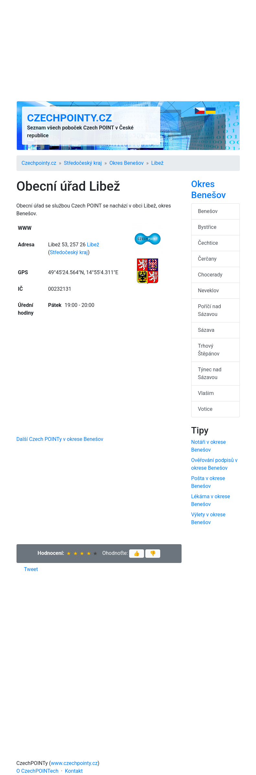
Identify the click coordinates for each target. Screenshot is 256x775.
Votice (205, 409)
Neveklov (208, 290)
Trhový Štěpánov (209, 350)
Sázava (206, 330)
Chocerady (210, 275)
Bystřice (207, 227)
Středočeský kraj (83, 163)
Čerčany (207, 259)
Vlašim (206, 393)
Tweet (31, 569)
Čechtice (208, 243)
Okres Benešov (126, 163)
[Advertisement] (128, 50)
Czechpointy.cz (69, 118)
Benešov (208, 211)
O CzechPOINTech (38, 771)
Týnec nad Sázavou (210, 373)
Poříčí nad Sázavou (209, 310)
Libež (157, 163)
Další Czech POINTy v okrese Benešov (60, 439)
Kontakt (74, 771)
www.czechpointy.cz (74, 763)
